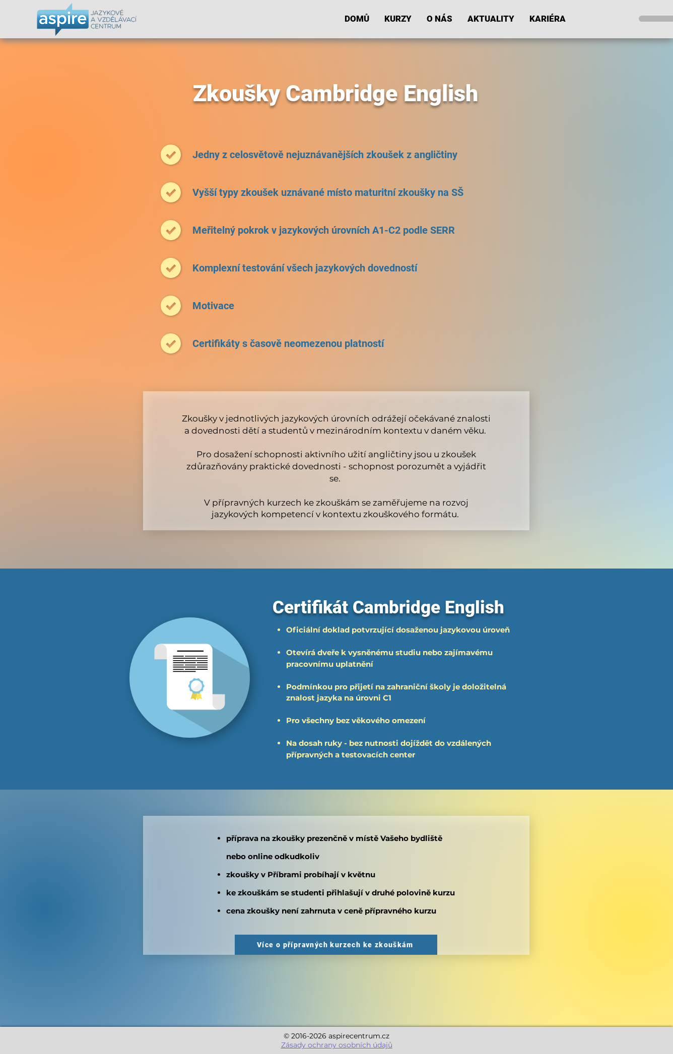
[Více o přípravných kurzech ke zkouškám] (336, 945)
